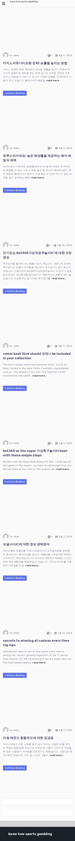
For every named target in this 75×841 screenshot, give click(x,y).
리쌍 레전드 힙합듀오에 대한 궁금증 (28, 738)
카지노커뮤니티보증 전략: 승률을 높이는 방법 (35, 63)
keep (16, 55)
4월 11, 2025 (65, 346)
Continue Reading (15, 93)
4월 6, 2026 (65, 55)
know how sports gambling (24, 1)
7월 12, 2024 (65, 633)
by (11, 55)
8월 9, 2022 (65, 730)
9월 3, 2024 (65, 536)
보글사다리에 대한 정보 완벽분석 (26, 544)
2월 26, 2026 (64, 245)
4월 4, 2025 (65, 443)
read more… (53, 80)
